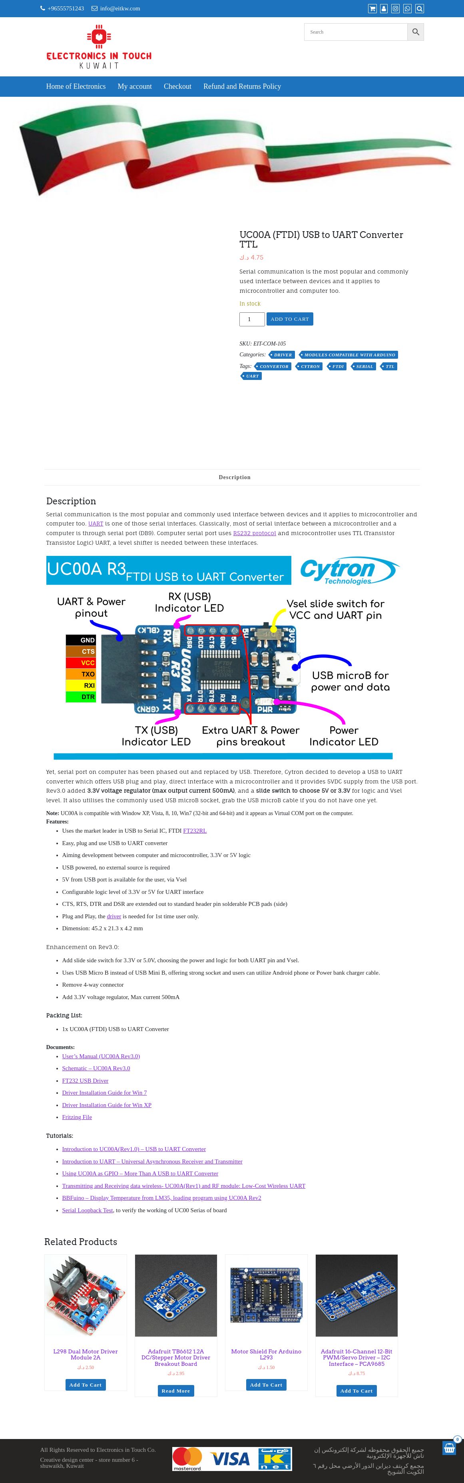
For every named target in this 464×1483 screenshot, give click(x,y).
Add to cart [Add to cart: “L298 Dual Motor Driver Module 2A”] (86, 1385)
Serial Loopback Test (87, 1210)
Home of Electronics (76, 86)
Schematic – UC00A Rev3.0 (96, 1068)
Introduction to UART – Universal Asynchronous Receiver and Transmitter (152, 1161)
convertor (274, 366)
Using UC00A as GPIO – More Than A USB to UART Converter (140, 1173)
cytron (310, 366)
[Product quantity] (252, 319)
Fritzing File (77, 1117)
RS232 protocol (254, 533)
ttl (390, 366)
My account (134, 86)
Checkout (177, 86)
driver (114, 916)
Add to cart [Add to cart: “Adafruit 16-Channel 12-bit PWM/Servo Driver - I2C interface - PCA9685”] (357, 1391)
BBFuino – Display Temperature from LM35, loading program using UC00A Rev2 (161, 1198)
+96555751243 (66, 8)
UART (95, 523)
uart (252, 376)
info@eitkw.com (120, 8)
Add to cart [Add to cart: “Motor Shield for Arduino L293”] (266, 1385)
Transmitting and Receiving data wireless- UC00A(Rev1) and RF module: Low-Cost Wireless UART (184, 1186)
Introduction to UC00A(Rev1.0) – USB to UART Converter (134, 1149)
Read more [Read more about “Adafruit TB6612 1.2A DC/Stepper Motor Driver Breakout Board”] (176, 1391)
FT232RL (195, 830)
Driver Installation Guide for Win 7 (104, 1092)
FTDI (338, 366)
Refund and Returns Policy (242, 86)
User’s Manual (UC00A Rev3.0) (101, 1056)
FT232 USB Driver (85, 1080)
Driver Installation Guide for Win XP (107, 1105)
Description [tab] (235, 477)
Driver (283, 354)
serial (364, 366)
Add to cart (290, 319)
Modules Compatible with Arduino (350, 354)
